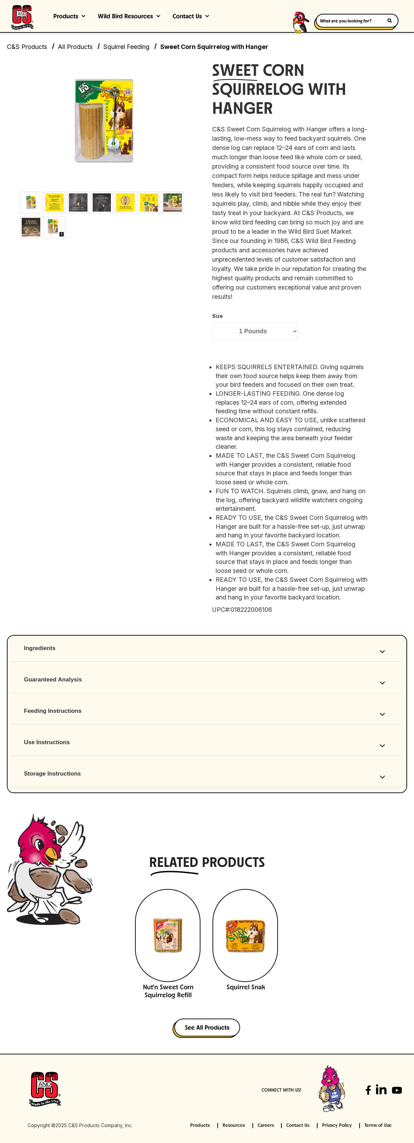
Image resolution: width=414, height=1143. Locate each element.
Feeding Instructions (53, 711)
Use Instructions (47, 742)
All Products (75, 46)
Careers (266, 1125)
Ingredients (40, 648)
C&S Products (27, 46)
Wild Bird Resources (125, 16)
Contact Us (187, 16)
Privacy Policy (337, 1125)
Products (65, 16)
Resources (233, 1125)
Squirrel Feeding (126, 46)
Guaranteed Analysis (53, 679)
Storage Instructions (52, 773)
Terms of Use (378, 1125)
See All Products (207, 1028)
